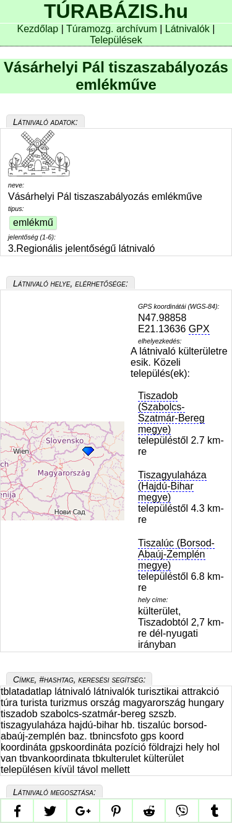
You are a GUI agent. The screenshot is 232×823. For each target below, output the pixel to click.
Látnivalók (189, 29)
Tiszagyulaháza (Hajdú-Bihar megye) (172, 486)
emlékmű (33, 222)
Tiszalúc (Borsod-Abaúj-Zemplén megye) (176, 554)
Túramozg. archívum (111, 29)
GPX (199, 329)
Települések (116, 40)
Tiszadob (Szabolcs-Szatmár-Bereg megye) (171, 412)
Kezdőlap (39, 29)
